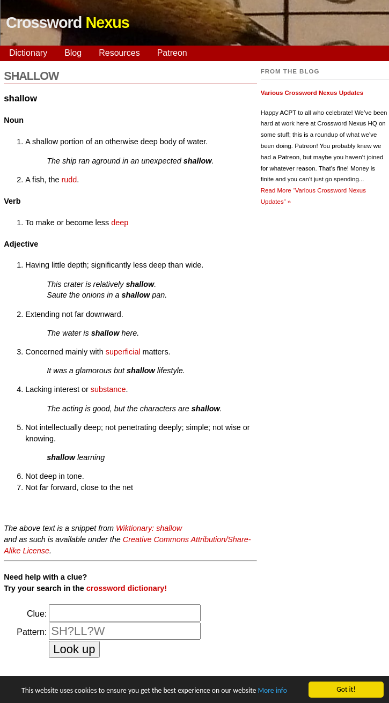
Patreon (172, 52)
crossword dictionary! (126, 588)
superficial (123, 351)
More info (272, 690)
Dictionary (28, 52)
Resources (119, 52)
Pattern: (32, 632)
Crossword (67, 22)
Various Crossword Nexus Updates (312, 93)
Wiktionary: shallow (149, 528)
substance (108, 389)
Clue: (37, 613)
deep (119, 222)
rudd (69, 179)
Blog (73, 52)
